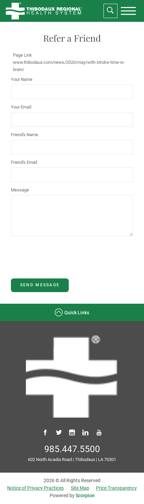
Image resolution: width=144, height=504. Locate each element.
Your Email (21, 107)
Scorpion (85, 495)
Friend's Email (24, 162)
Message (20, 189)
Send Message (40, 285)
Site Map (80, 488)
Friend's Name (24, 134)
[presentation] (128, 11)
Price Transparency (116, 488)
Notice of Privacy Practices (35, 488)
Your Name (21, 79)
